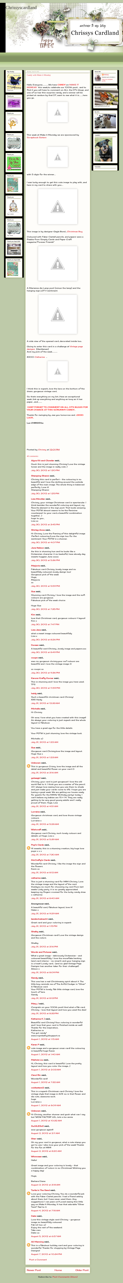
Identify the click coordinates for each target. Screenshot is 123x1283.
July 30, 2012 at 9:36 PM (45, 673)
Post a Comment (38, 1259)
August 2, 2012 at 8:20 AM (46, 1151)
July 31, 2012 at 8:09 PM (45, 972)
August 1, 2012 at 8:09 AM (46, 1105)
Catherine (40, 357)
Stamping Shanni (40, 476)
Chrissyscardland (21, 7)
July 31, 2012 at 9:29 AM (45, 913)
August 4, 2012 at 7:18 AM (45, 1210)
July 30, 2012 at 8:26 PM (45, 639)
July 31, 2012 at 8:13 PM (44, 998)
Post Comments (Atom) (65, 1277)
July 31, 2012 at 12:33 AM (45, 703)
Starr (33, 1138)
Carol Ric (36, 1075)
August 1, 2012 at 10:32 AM (46, 1120)
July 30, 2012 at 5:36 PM (45, 560)
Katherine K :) (38, 1019)
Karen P (35, 1044)
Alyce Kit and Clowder (42, 460)
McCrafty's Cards (40, 860)
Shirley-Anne (38, 530)
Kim (33, 614)
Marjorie (35, 566)
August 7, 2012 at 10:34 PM (46, 1254)
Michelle (35, 708)
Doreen (35, 645)
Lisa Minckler (38, 499)
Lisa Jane (36, 630)
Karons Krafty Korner (42, 678)
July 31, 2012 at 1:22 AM (44, 742)
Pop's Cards (37, 845)
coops (34, 658)
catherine (36, 878)
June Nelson (37, 548)
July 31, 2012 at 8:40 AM (45, 898)
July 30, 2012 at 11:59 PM (45, 688)
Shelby (34, 931)
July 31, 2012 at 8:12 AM (44, 872)
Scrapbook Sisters (36, 137)
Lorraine (35, 812)
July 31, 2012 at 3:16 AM (44, 772)
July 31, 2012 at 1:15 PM (44, 926)
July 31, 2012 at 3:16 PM (44, 946)
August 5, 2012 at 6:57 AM (46, 1236)
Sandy (34, 978)
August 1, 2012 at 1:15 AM (45, 1039)
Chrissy (106, 74)
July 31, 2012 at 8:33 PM (44, 1013)
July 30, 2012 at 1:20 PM (45, 470)
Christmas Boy (75, 231)
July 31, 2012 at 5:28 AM (45, 824)
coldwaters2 (37, 1088)
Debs (33, 1216)
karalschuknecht (39, 919)
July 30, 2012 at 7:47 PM (45, 624)
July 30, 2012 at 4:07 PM (45, 542)
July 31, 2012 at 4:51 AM (44, 806)
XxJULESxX (37, 1126)
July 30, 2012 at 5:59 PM (45, 586)
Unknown (36, 763)
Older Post (82, 1270)
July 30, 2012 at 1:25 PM (45, 493)
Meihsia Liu (37, 1060)
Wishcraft (36, 829)
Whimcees (36, 1156)
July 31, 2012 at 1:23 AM (44, 757)
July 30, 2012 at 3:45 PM (45, 524)
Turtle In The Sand (40, 1190)
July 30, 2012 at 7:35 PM (45, 609)
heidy (34, 693)
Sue (33, 591)
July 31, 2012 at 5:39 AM (45, 839)
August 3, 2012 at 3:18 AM (45, 1185)
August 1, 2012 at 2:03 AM (46, 1069)
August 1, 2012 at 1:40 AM (45, 1054)
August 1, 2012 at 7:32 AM (45, 1082)
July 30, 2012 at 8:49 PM (45, 652)
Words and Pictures (41, 952)
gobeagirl (35, 778)
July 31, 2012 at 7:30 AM (45, 854)
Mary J (34, 1003)
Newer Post (34, 1270)
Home (58, 1270)
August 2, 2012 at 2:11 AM (45, 1133)
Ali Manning (37, 1242)
